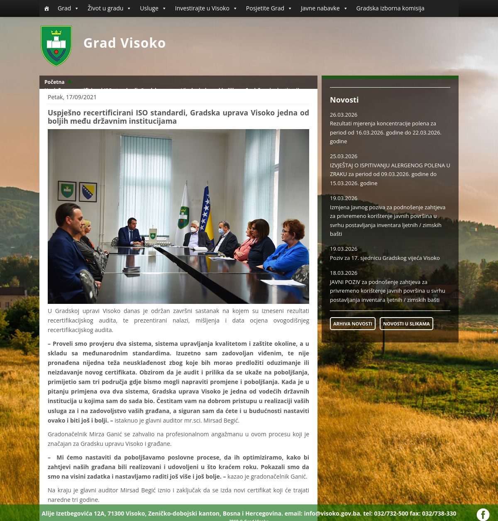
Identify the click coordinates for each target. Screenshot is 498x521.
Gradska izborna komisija (390, 8)
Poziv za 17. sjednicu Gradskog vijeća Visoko (385, 258)
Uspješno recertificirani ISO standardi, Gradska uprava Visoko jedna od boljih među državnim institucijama (177, 90)
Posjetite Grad (269, 8)
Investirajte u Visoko (206, 8)
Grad (68, 8)
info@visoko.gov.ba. (332, 513)
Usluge (153, 8)
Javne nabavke (324, 8)
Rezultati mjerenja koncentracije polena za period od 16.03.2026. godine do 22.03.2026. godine (386, 132)
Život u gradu (110, 8)
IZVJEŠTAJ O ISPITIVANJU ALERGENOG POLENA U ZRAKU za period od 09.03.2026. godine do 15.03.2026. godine (390, 174)
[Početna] (46, 8)
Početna (54, 82)
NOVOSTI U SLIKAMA (406, 323)
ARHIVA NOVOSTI (352, 323)
